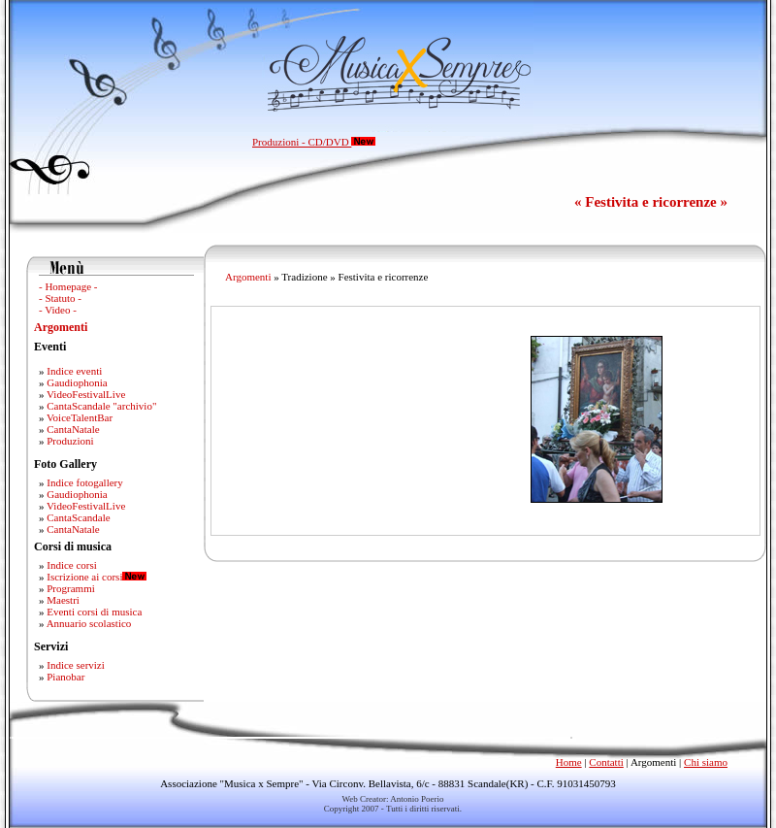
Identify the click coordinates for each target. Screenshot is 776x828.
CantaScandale (78, 517)
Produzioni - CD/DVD (313, 142)
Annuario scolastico (89, 623)
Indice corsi (72, 565)
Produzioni (70, 441)
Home (569, 762)
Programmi (71, 588)
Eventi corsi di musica (94, 611)
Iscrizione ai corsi (84, 576)
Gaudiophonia (77, 382)
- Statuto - (60, 298)
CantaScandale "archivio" (101, 406)
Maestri (63, 600)
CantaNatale (73, 429)
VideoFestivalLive (86, 394)
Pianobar (65, 676)
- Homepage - (68, 286)
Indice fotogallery (85, 482)
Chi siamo (706, 762)
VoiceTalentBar (80, 417)
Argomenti (60, 327)
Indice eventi (74, 371)
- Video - (58, 309)
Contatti (606, 762)
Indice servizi (76, 665)
